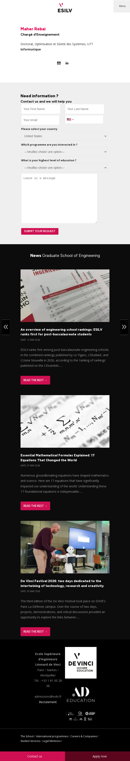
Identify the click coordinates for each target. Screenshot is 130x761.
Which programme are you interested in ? (49, 144)
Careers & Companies (84, 736)
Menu (122, 6)
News (65, 255)
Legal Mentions (52, 741)
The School (27, 736)
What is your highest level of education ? (48, 160)
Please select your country (39, 129)
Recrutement (48, 702)
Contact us (34, 756)
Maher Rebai (33, 28)
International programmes (52, 736)
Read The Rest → (35, 380)
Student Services (30, 741)
